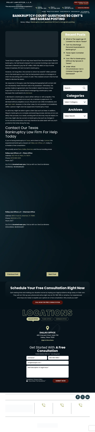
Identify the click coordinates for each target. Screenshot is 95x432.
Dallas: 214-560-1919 (42, 7)
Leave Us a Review (83, 8)
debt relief (11, 104)
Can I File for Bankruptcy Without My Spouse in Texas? (76, 64)
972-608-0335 (44, 414)
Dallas (24, 149)
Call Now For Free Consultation (47, 303)
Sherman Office (62, 320)
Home (44, 11)
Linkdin (87, 399)
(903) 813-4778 (15, 218)
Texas (28, 141)
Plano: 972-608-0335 (55, 7)
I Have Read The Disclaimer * (37, 383)
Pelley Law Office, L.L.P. (38, 143)
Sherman (30, 149)
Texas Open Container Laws (75, 57)
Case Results (65, 11)
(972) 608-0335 (15, 158)
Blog (28, 22)
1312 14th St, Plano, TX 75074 (21, 156)
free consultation (81, 3)
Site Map (46, 424)
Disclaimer (29, 381)
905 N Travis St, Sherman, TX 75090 (24, 216)
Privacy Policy (38, 381)
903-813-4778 (62, 414)
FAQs (44, 399)
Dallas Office (32, 320)
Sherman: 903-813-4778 (69, 7)
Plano (20, 149)
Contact (47, 141)
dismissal (29, 93)
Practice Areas (53, 11)
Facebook (78, 399)
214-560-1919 (57, 295)
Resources (75, 11)
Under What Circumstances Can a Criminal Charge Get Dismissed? (75, 74)
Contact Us (85, 12)
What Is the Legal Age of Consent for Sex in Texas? (76, 42)
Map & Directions (47, 341)
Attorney (52, 399)
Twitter (82, 399)
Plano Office (46, 320)
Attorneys (85, 11)
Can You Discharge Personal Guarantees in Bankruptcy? (76, 50)
